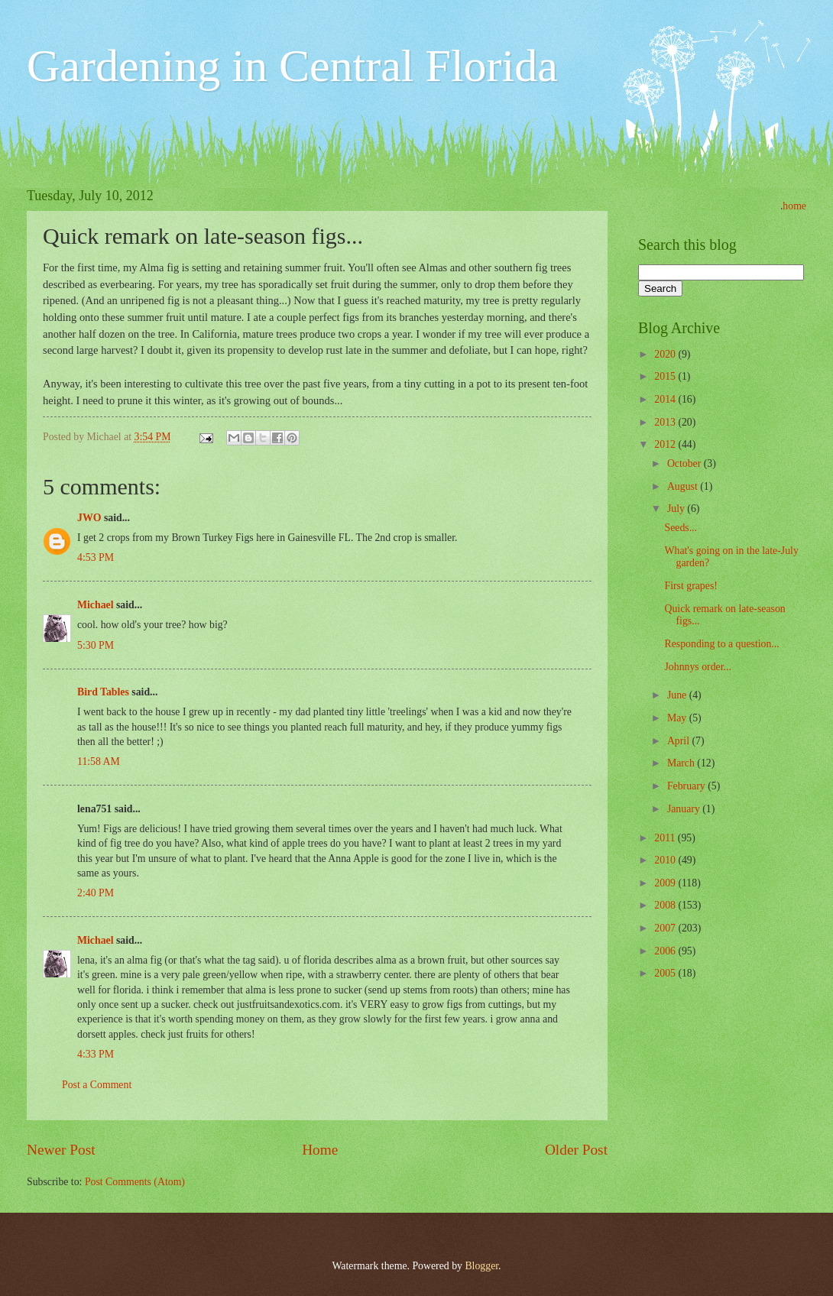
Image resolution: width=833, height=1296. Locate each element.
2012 (666, 444)
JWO (89, 517)
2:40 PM (95, 893)
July (677, 508)
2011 (666, 838)
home (794, 206)
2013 (666, 422)
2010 (666, 860)
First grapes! (690, 585)
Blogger (481, 1266)
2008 (666, 905)
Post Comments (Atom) (135, 1181)
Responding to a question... (721, 644)
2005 (666, 973)
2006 (666, 951)
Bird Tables (103, 692)
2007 (666, 928)
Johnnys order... (697, 666)
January (684, 809)
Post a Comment (96, 1084)
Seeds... (680, 527)
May (678, 718)
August (683, 486)
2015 (666, 376)
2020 (666, 354)
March (682, 763)
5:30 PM (95, 645)
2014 (666, 399)
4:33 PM (95, 1054)
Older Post (576, 1150)
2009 (666, 883)
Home (320, 1150)
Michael (95, 605)
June (678, 695)
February (687, 786)
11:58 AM (98, 761)
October (685, 463)
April (679, 741)
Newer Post (61, 1150)
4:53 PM (95, 557)
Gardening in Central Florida (292, 65)
